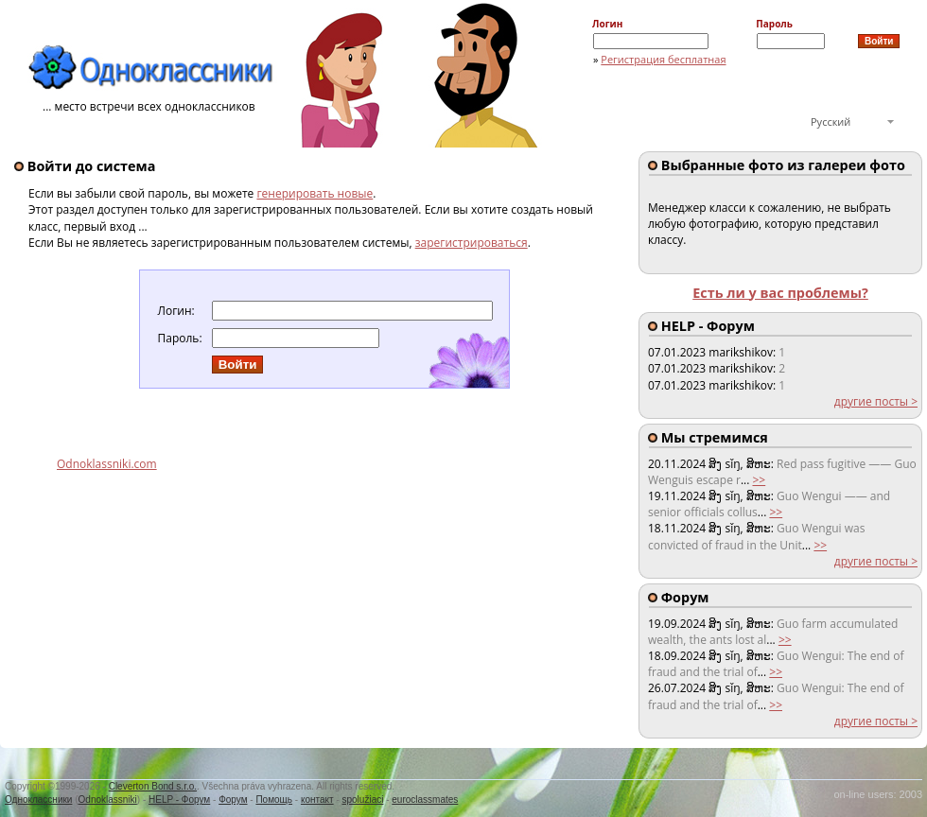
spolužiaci (363, 799)
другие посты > (876, 401)
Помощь (273, 799)
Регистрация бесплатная (663, 59)
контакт (317, 799)
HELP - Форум (179, 799)
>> (758, 480)
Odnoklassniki (108, 799)
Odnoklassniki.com (107, 464)
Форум (233, 799)
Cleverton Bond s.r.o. (153, 786)
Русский (830, 121)
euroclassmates (425, 799)
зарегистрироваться (471, 243)
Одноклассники (38, 799)
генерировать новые (314, 193)
